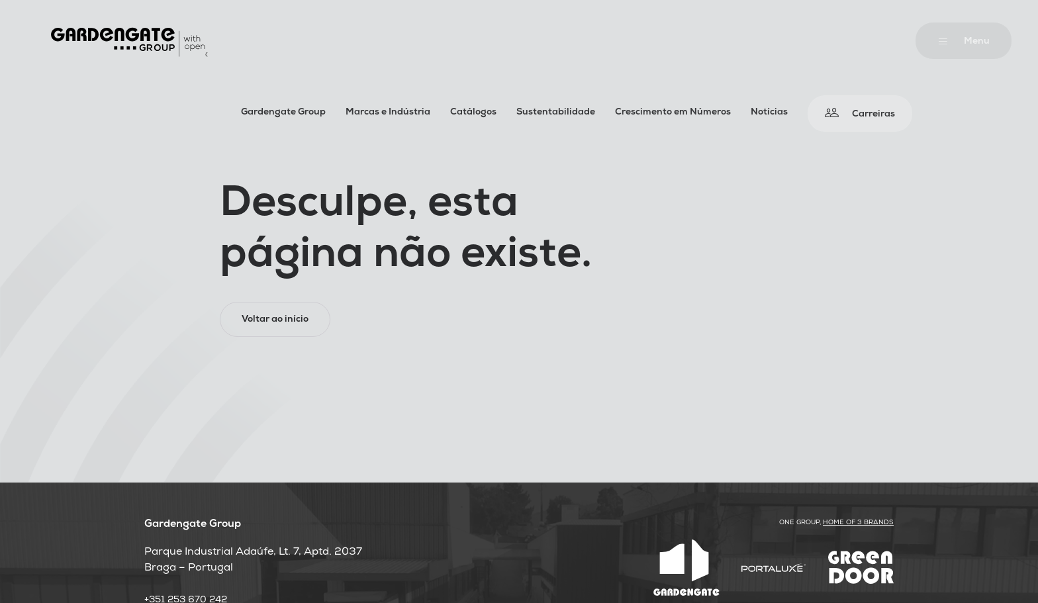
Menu (977, 42)
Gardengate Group (283, 112)
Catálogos (473, 112)
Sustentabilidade (555, 112)
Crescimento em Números (673, 112)
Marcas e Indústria (388, 112)
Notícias (769, 112)
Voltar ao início (275, 320)
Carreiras (873, 114)
